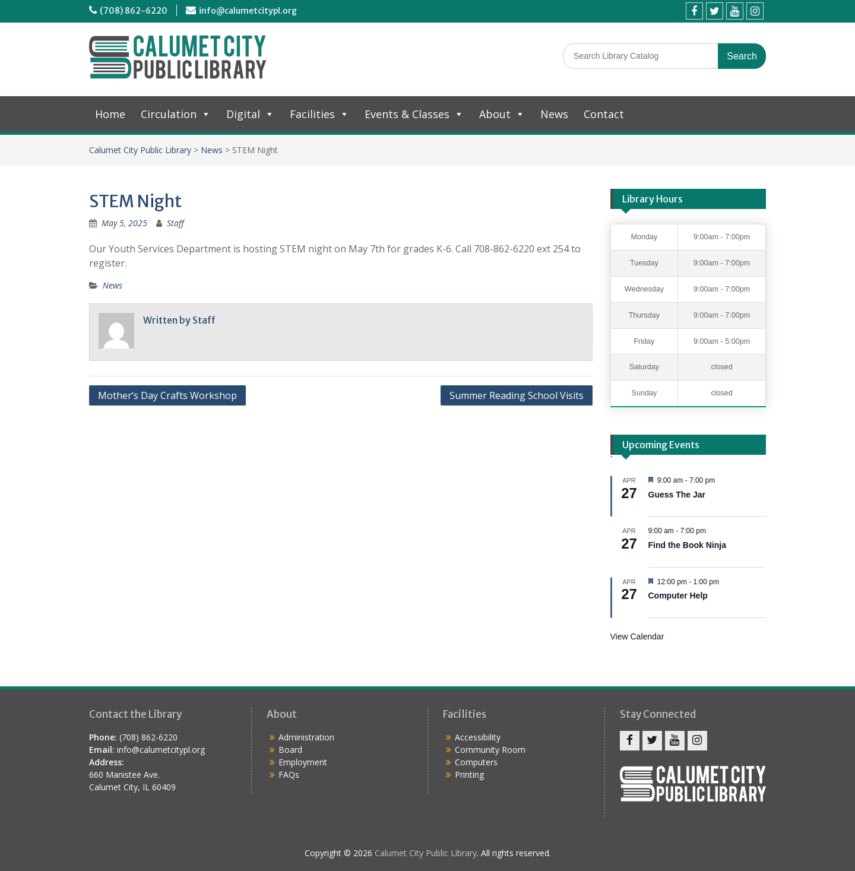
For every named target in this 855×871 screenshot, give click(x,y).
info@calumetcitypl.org (248, 10)
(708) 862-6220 (133, 10)
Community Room (490, 749)
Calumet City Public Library (140, 150)
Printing (469, 774)
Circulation (176, 114)
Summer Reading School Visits (516, 395)
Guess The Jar (677, 494)
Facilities (319, 114)
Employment (302, 762)
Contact (604, 114)
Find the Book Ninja (687, 545)
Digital (250, 114)
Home (110, 114)
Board (290, 749)
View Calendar (637, 636)
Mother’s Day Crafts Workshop (167, 395)
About (502, 114)
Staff (175, 223)
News (554, 114)
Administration (306, 737)
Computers (476, 762)
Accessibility (478, 737)
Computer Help (678, 595)
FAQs (288, 774)
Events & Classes (414, 114)
